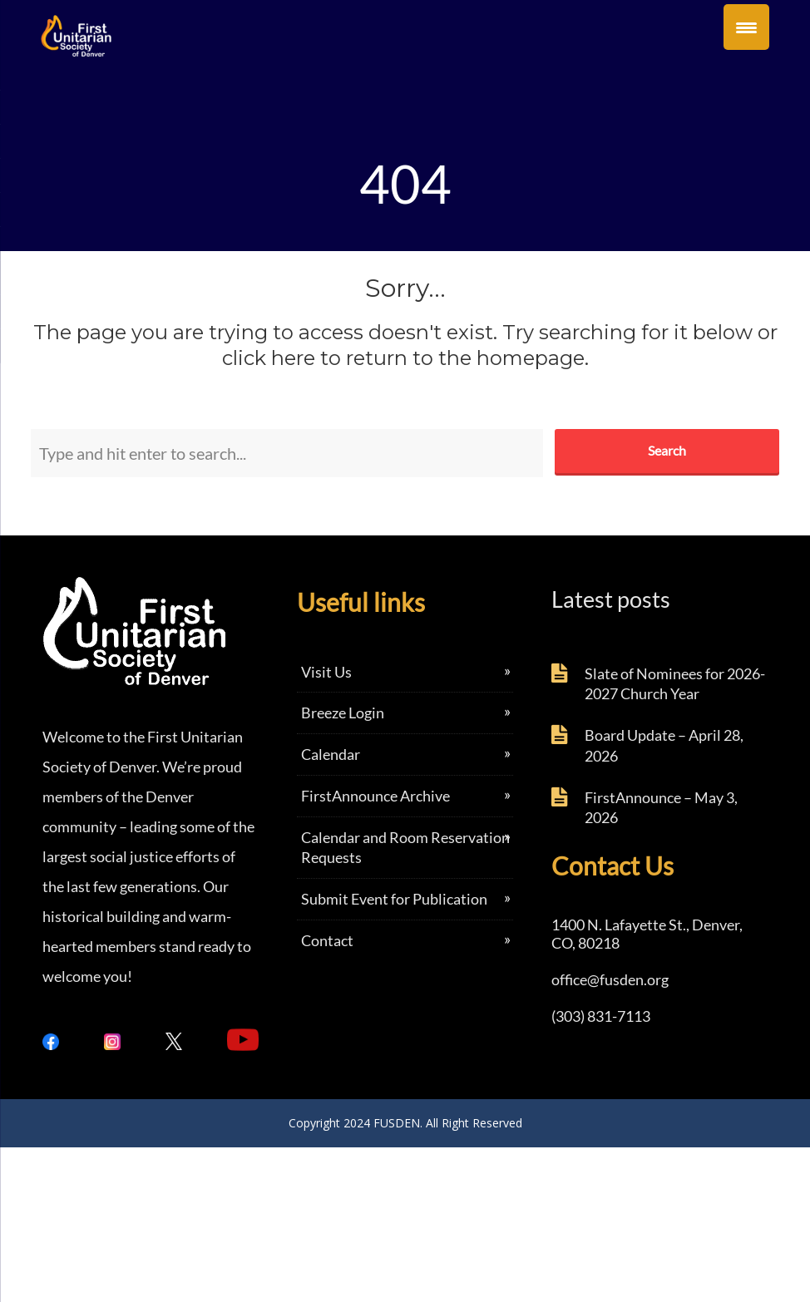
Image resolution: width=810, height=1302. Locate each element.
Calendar (330, 754)
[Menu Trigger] (746, 27)
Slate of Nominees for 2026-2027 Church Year (675, 683)
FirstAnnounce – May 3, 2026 (661, 807)
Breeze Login (342, 712)
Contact (327, 940)
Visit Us (326, 672)
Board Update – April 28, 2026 (664, 745)
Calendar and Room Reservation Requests (405, 847)
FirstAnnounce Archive (375, 796)
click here (268, 358)
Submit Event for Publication (394, 899)
